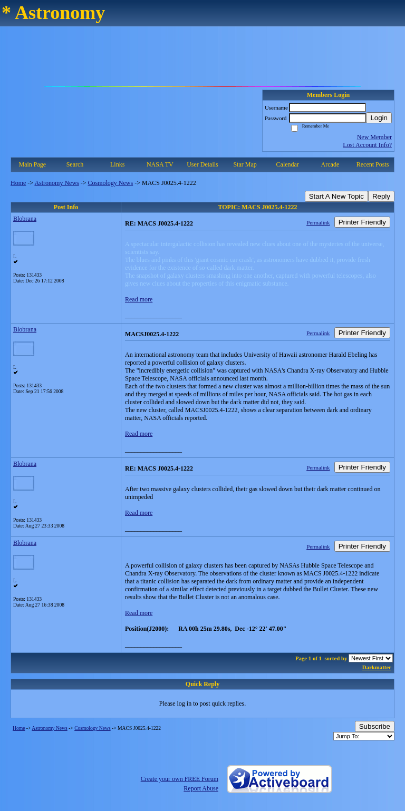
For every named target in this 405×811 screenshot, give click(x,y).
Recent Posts (372, 164)
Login (379, 118)
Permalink (318, 222)
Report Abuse (201, 788)
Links (117, 164)
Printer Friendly (362, 222)
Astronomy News (56, 183)
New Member (374, 137)
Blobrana (24, 218)
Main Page (32, 164)
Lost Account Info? (367, 145)
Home (18, 183)
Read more (138, 299)
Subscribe (374, 726)
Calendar (287, 164)
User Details (202, 164)
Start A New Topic (336, 196)
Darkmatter (376, 667)
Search (75, 164)
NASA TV (160, 164)
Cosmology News (110, 183)
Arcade (330, 164)
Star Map (244, 164)
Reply (381, 196)
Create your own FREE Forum (179, 779)
